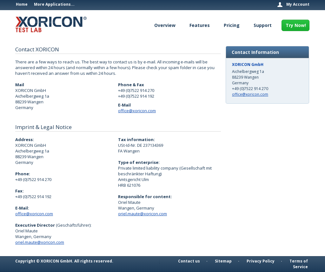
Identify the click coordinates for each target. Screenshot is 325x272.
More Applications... (54, 4)
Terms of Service (298, 263)
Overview (165, 25)
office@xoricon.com (137, 110)
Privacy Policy (261, 261)
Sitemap (223, 261)
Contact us (189, 261)
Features (199, 25)
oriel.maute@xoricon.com (39, 242)
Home (22, 4)
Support (263, 25)
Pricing (232, 25)
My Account (297, 4)
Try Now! (296, 25)
